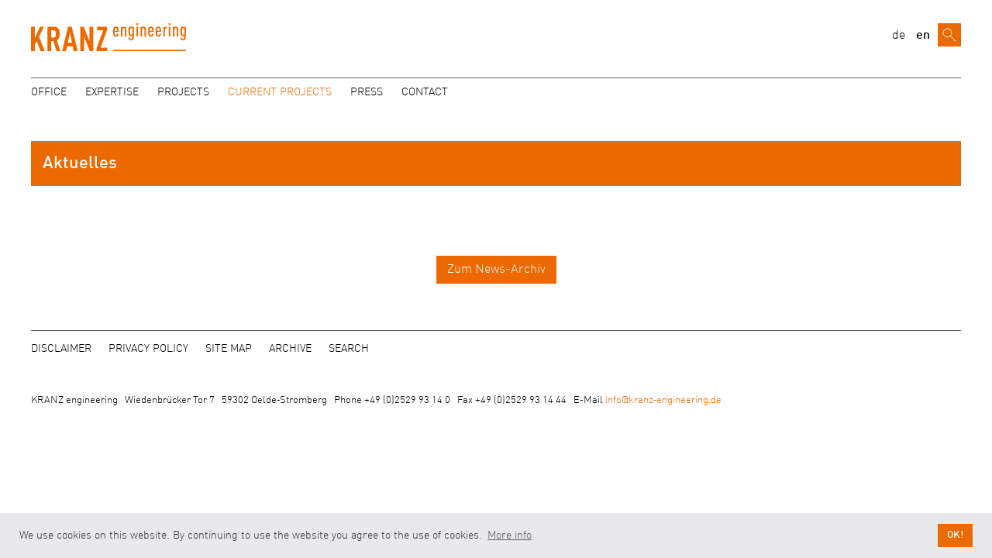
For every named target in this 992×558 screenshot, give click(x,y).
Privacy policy (148, 348)
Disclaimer (61, 348)
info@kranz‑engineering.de (663, 400)
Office (49, 92)
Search (349, 348)
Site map (228, 348)
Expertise (112, 92)
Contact (424, 92)
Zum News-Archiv (496, 270)
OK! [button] (955, 535)
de (898, 35)
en (923, 35)
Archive (290, 348)
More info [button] (509, 535)
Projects (183, 92)
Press (366, 92)
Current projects (280, 92)
